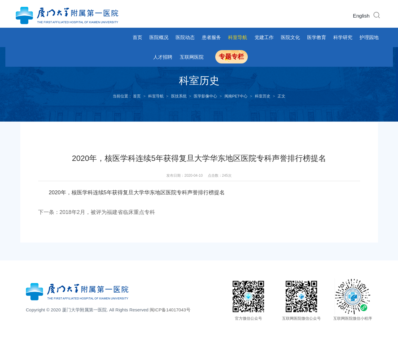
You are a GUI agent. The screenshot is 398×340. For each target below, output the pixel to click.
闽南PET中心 (235, 96)
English (361, 16)
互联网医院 (192, 57)
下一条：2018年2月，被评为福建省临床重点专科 (96, 212)
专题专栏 (231, 56)
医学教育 (316, 37)
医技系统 (179, 96)
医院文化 (290, 37)
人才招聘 (162, 57)
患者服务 (211, 37)
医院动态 (185, 37)
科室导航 (237, 37)
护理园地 (369, 37)
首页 (137, 37)
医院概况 (158, 37)
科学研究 (342, 37)
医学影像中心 (205, 96)
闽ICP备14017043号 (170, 309)
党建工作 (264, 37)
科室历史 (262, 96)
